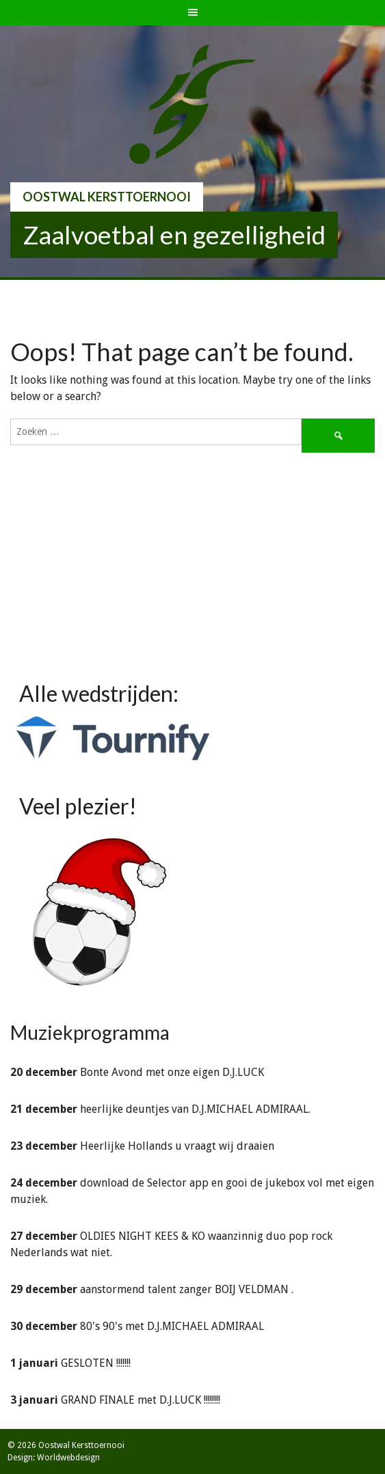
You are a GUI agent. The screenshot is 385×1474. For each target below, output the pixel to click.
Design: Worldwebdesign (54, 1457)
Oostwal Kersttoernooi (107, 196)
